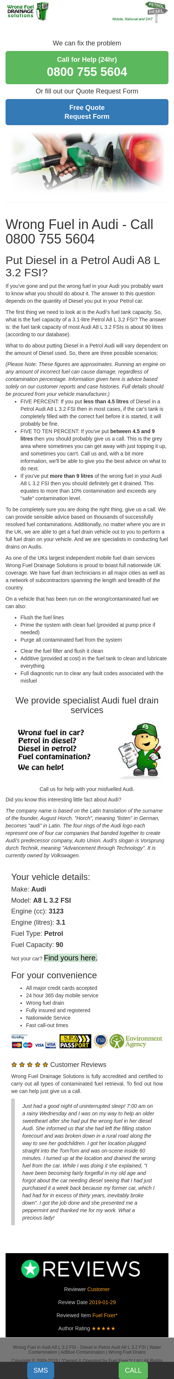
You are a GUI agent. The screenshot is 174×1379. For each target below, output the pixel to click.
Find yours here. (71, 958)
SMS (40, 1370)
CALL (133, 1370)
